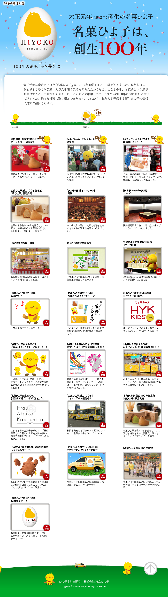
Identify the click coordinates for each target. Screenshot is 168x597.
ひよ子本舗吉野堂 (70, 581)
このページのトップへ (150, 568)
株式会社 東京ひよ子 (96, 581)
